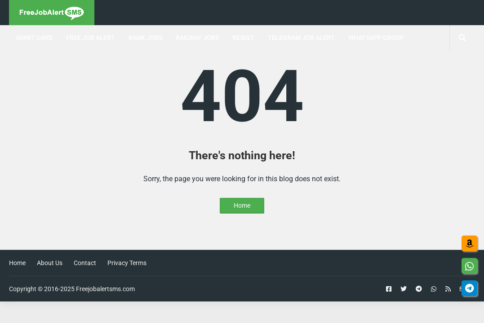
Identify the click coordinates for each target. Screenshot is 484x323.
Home (242, 205)
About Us (49, 262)
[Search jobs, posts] (462, 37)
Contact (85, 262)
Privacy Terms (127, 262)
